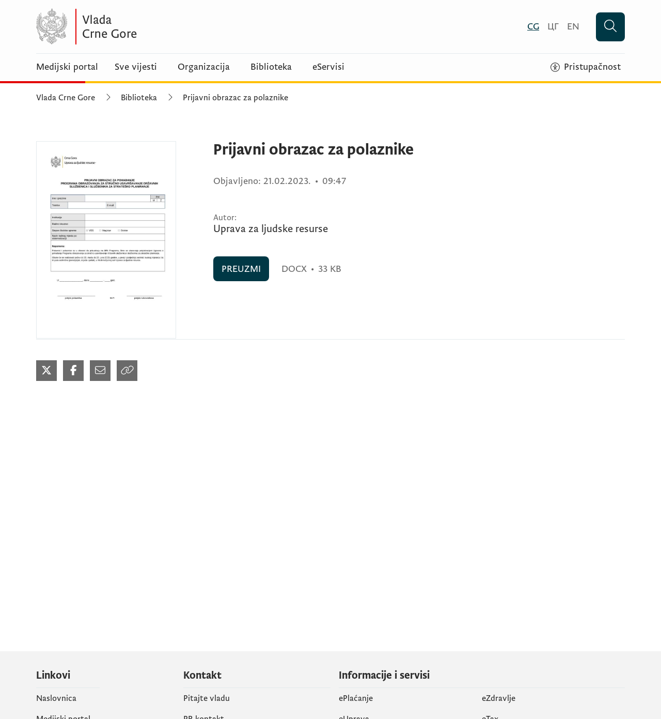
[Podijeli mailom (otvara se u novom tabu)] (100, 370)
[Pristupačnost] (585, 67)
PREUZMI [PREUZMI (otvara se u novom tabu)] (241, 269)
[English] (573, 27)
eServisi (328, 67)
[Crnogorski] (533, 27)
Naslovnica (56, 698)
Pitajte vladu (206, 698)
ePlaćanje (356, 698)
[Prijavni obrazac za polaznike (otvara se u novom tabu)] (106, 240)
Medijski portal (67, 67)
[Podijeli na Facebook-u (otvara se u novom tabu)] (73, 370)
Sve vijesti (136, 67)
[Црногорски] (553, 27)
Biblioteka (271, 67)
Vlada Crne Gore (65, 98)
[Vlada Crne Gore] (137, 26)
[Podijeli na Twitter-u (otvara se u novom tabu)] (46, 370)
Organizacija (204, 67)
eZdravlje (498, 698)
